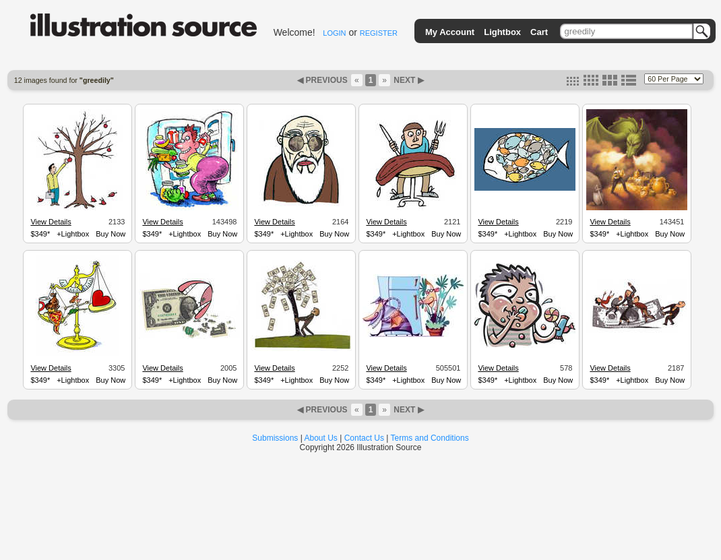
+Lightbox (73, 234)
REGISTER (379, 33)
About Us (321, 438)
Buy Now (110, 234)
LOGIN (334, 33)
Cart (539, 32)
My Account (449, 32)
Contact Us (364, 438)
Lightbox (502, 32)
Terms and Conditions (430, 438)
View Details (50, 222)
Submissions (275, 438)
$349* (40, 234)
